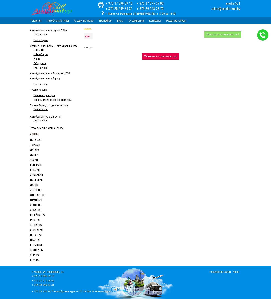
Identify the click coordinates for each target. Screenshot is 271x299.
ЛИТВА (34, 154)
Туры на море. (41, 34)
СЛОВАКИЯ (36, 174)
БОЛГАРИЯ (36, 225)
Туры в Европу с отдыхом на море (49, 105)
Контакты (155, 20)
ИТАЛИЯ (35, 240)
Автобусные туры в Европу (45, 78)
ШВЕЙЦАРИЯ (37, 215)
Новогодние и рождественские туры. (53, 99)
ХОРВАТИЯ (36, 230)
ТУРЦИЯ (35, 144)
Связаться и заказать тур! (222, 34)
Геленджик (39, 49)
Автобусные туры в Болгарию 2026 (50, 73)
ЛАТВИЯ (34, 149)
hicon (236, 271)
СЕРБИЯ (34, 255)
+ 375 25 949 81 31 (119, 9)
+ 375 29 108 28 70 (150, 9)
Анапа (37, 58)
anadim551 (232, 3)
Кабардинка (40, 63)
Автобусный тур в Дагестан (45, 116)
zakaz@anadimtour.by (225, 9)
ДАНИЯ (34, 185)
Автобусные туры (58, 20)
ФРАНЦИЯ (36, 200)
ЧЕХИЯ (34, 159)
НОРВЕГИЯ (36, 180)
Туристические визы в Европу (46, 128)
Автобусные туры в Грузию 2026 (48, 30)
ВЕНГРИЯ (35, 164)
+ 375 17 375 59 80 (150, 3)
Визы (120, 20)
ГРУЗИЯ (34, 260)
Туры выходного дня (44, 95)
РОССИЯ (35, 220)
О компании (136, 20)
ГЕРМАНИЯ (36, 245)
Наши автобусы (176, 20)
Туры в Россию (38, 89)
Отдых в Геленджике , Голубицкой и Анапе (54, 46)
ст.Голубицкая (41, 54)
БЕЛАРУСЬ (36, 250)
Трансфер (105, 20)
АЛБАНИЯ (35, 210)
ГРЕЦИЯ (35, 169)
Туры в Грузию (41, 40)
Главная (36, 20)
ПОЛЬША (35, 139)
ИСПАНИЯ (36, 235)
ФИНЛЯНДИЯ (37, 195)
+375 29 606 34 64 (87, 291)
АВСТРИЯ (35, 205)
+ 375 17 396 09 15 (119, 3)
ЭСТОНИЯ (35, 190)
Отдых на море (83, 20)
